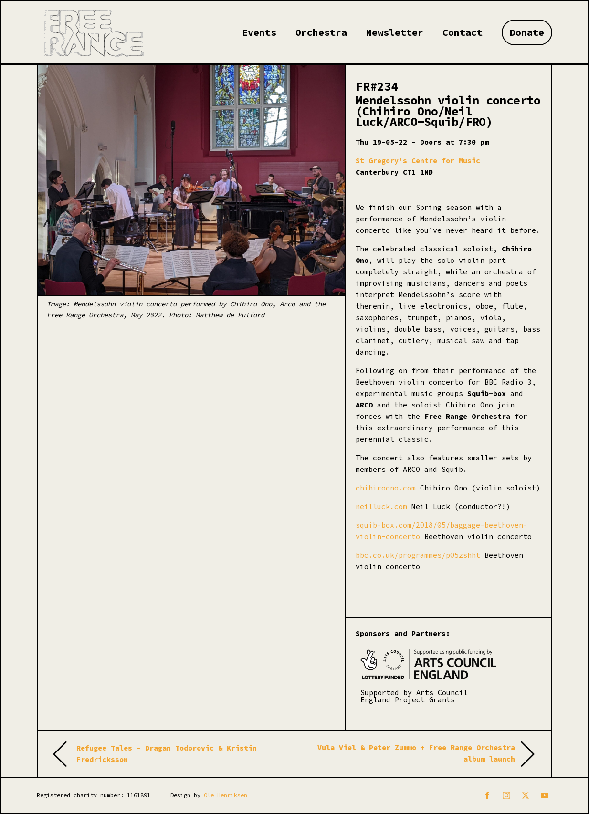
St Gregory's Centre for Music (418, 160)
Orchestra (321, 32)
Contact (462, 32)
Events (259, 32)
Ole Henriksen (225, 795)
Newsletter (394, 32)
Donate (527, 32)
